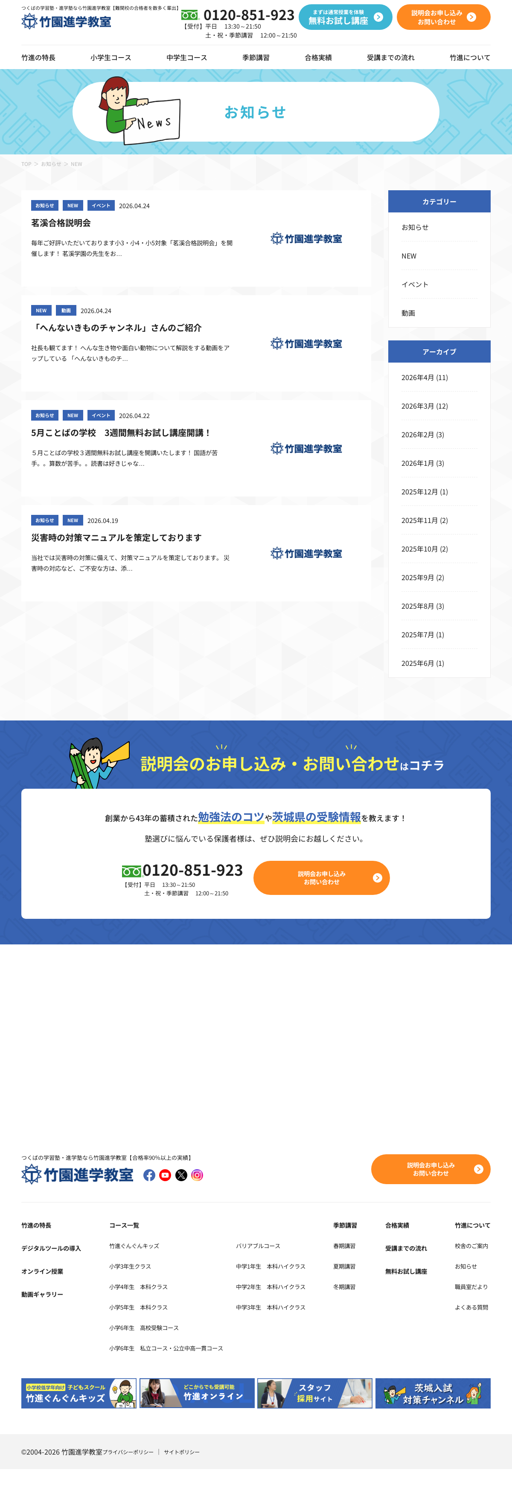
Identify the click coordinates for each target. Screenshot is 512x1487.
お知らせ (51, 163)
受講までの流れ (391, 57)
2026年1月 (417, 463)
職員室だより (470, 1303)
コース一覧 (118, 1242)
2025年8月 (417, 606)
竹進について (470, 1242)
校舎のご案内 (470, 1263)
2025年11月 (419, 520)
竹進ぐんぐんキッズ (132, 1263)
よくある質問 (470, 1324)
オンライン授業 (45, 1288)
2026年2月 (417, 434)
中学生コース (186, 57)
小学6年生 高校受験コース (144, 1344)
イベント (415, 284)
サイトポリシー (193, 1469)
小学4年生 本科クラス (137, 1303)
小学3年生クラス (127, 1283)
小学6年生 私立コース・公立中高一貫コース (171, 1365)
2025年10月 (419, 548)
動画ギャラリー (45, 1311)
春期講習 (365, 1263)
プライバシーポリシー (132, 1469)
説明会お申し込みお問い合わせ (327, 894)
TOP (26, 163)
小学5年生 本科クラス (137, 1324)
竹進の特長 (38, 1242)
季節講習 (256, 57)
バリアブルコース (281, 1263)
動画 (408, 313)
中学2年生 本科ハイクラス (297, 1303)
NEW (408, 255)
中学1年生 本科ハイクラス (297, 1283)
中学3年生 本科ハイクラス (297, 1324)
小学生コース (110, 57)
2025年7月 (417, 634)
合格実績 (318, 57)
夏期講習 (365, 1283)
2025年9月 (417, 577)
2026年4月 (417, 377)
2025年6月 (417, 663)
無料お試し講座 (414, 1288)
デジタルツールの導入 (55, 1265)
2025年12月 (419, 491)
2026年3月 (417, 406)
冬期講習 (365, 1303)
